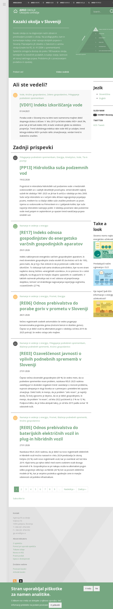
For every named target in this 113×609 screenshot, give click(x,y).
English (98, 98)
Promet (52, 296)
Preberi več (18, 71)
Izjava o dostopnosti (21, 570)
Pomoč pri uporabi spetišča (24, 558)
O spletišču (17, 554)
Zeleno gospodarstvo (57, 94)
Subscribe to (19, 509)
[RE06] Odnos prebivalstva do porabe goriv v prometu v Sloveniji (48, 308)
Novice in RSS (18, 564)
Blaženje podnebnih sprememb (48, 352)
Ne (96, 588)
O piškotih (55, 605)
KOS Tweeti (95, 125)
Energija (60, 157)
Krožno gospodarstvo (35, 94)
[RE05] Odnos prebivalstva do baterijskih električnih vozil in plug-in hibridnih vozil (48, 439)
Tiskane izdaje (19, 561)
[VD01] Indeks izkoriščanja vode (50, 105)
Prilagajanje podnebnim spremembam (37, 157)
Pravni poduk (18, 567)
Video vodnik (59, 71)
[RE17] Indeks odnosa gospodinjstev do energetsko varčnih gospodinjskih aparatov (50, 238)
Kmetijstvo (70, 157)
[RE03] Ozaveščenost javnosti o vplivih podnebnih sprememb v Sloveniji (50, 364)
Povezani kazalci (19, 580)
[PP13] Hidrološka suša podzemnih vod (42, 170)
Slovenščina (100, 94)
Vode (21, 94)
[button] (108, 2)
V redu (88, 588)
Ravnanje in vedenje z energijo (33, 225)
